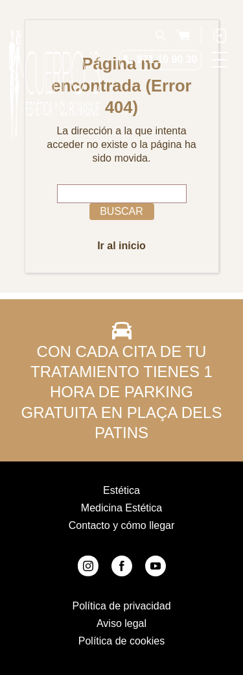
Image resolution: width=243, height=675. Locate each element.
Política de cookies (121, 640)
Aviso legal (121, 623)
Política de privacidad (121, 605)
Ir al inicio (121, 245)
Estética (121, 490)
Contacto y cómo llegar (122, 525)
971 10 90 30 (167, 59)
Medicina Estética (121, 507)
